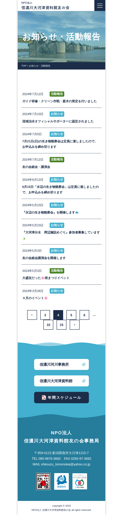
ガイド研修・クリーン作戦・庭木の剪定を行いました (59, 101)
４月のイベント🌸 (35, 298)
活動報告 (57, 94)
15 (61, 325)
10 (48, 325)
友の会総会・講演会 (36, 167)
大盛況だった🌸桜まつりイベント (46, 278)
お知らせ (57, 114)
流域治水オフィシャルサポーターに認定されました (58, 121)
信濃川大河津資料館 (56, 381)
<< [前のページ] (32, 315)
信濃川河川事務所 (54, 364)
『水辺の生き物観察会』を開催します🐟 (50, 212)
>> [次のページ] (75, 325)
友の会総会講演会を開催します (44, 258)
